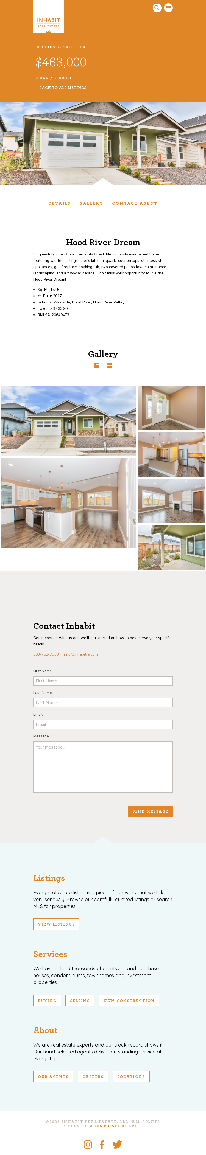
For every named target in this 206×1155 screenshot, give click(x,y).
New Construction (129, 1001)
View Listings (56, 924)
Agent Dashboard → (117, 1126)
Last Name (42, 692)
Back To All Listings (62, 88)
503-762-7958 (46, 654)
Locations (131, 1077)
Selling (80, 1001)
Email (38, 714)
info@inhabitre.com (81, 654)
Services (50, 954)
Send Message (150, 811)
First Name (42, 671)
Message (41, 736)
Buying (47, 1001)
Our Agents (53, 1077)
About (45, 1030)
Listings (49, 878)
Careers (93, 1077)
